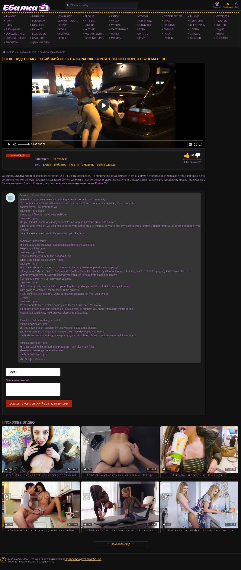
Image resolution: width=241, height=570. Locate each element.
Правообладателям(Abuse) (83, 559)
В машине (38, 25)
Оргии (141, 38)
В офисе (37, 29)
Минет (115, 33)
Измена (89, 25)
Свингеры (196, 20)
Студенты (222, 16)
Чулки (220, 33)
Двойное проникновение (43, 42)
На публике (144, 25)
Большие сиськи (16, 33)
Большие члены (16, 38)
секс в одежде (106, 164)
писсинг (74, 164)
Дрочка (63, 25)
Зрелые (89, 16)
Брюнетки (12, 42)
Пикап (168, 20)
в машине (88, 164)
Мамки (115, 20)
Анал (9, 20)
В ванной (38, 16)
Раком (168, 33)
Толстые (221, 20)
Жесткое (64, 33)
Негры (141, 29)
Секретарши (197, 25)
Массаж (116, 25)
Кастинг (90, 29)
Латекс (115, 16)
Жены (62, 29)
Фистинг (221, 25)
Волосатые (39, 33)
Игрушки (90, 20)
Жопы (62, 38)
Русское (169, 38)
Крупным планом (96, 38)
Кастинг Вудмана (95, 33)
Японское (222, 38)
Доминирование (69, 20)
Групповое (39, 38)
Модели (217, 5)
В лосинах (39, 20)
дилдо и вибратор (54, 164)
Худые (220, 29)
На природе (144, 20)
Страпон (195, 38)
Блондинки (13, 29)
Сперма (195, 29)
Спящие (195, 33)
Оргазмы (143, 33)
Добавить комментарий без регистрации (39, 403)
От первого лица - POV (175, 16)
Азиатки (11, 16)
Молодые (117, 38)
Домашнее (65, 16)
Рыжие (194, 16)
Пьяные (169, 29)
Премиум (169, 25)
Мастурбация (119, 29)
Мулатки (142, 16)
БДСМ (9, 25)
